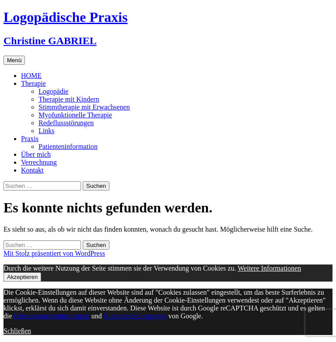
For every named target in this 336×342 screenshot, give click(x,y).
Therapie (33, 83)
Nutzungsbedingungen (135, 316)
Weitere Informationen (269, 268)
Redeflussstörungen (66, 123)
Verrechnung (39, 162)
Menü (14, 60)
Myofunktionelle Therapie (75, 115)
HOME (31, 75)
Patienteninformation (68, 146)
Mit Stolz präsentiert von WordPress (54, 253)
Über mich (36, 154)
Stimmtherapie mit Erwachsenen (84, 107)
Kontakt (32, 170)
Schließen (17, 331)
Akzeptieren (22, 277)
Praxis (29, 138)
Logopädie (53, 91)
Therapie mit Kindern (68, 99)
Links (46, 130)
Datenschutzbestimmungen (52, 316)
